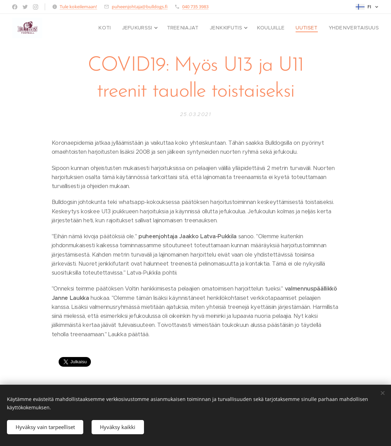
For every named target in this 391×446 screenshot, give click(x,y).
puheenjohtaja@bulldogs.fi (140, 6)
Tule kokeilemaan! (78, 6)
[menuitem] (125, 28)
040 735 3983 (195, 6)
